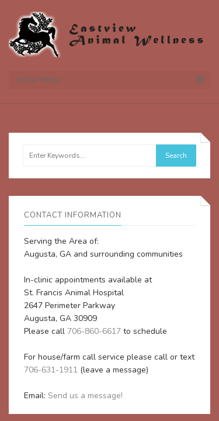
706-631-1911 (51, 369)
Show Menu (109, 80)
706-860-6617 (94, 331)
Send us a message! (85, 395)
